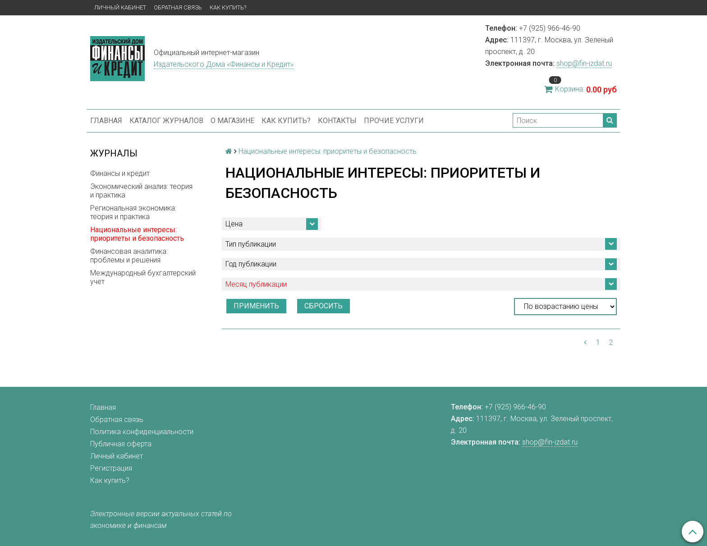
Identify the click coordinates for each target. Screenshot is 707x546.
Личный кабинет (120, 7)
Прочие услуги (394, 120)
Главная (106, 120)
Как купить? (228, 7)
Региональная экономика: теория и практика (133, 212)
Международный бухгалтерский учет (143, 277)
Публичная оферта (121, 444)
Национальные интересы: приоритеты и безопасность (137, 234)
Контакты (337, 120)
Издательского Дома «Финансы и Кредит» (224, 64)
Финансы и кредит (120, 173)
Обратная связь (178, 7)
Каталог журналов (166, 120)
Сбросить (323, 306)
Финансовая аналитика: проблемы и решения (129, 255)
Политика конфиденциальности (141, 431)
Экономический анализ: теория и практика (141, 190)
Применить (256, 306)
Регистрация (111, 468)
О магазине (232, 120)
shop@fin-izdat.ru (584, 63)
